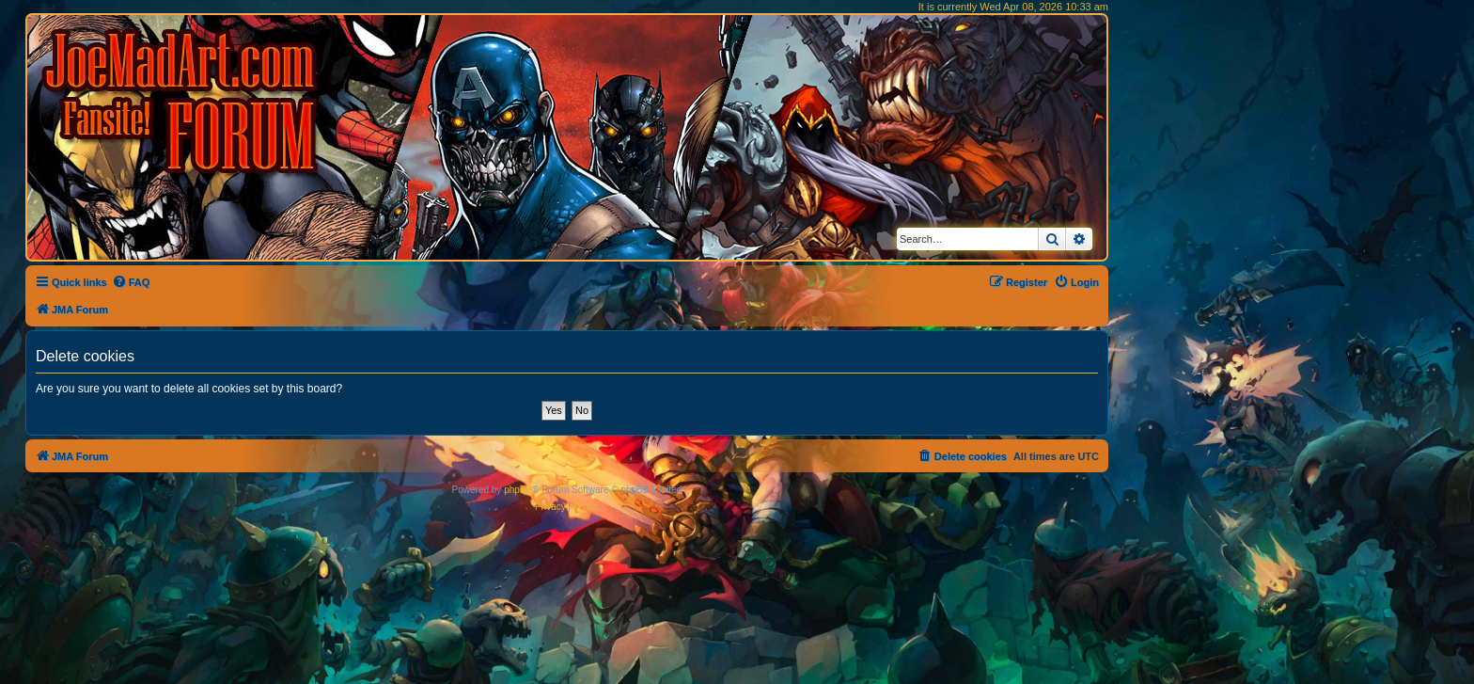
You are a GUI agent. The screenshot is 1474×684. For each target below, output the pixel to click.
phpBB (518, 490)
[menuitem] (131, 282)
